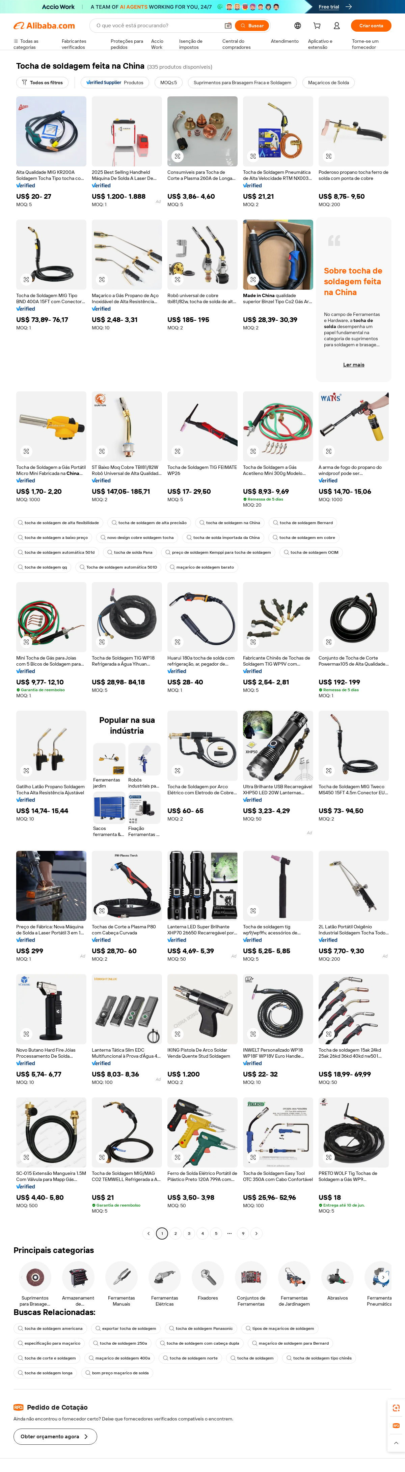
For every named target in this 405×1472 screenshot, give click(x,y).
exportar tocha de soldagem (126, 1328)
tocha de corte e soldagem (47, 1358)
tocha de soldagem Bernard (303, 522)
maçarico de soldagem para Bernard (290, 1343)
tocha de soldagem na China (229, 522)
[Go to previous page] (148, 1233)
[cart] (318, 26)
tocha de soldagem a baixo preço (53, 537)
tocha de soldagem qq (42, 567)
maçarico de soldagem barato (202, 567)
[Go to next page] (256, 1233)
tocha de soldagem (252, 1358)
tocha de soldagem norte (190, 1358)
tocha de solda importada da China (223, 537)
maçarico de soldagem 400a (119, 1358)
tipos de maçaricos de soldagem (280, 1328)
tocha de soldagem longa (45, 1373)
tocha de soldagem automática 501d (56, 552)
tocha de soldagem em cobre (304, 537)
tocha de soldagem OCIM (311, 552)
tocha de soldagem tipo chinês (319, 1358)
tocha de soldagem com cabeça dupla (199, 1343)
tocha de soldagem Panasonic (201, 1328)
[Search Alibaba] (158, 25)
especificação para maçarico (49, 1343)
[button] (228, 26)
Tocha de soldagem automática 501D (118, 567)
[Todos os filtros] (42, 82)
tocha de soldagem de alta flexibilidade (58, 522)
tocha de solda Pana (130, 552)
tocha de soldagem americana (50, 1328)
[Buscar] (252, 25)
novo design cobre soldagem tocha (137, 537)
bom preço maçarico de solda (117, 1373)
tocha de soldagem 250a (120, 1343)
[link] (396, 1408)
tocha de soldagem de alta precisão (149, 522)
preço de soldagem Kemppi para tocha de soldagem (218, 552)
